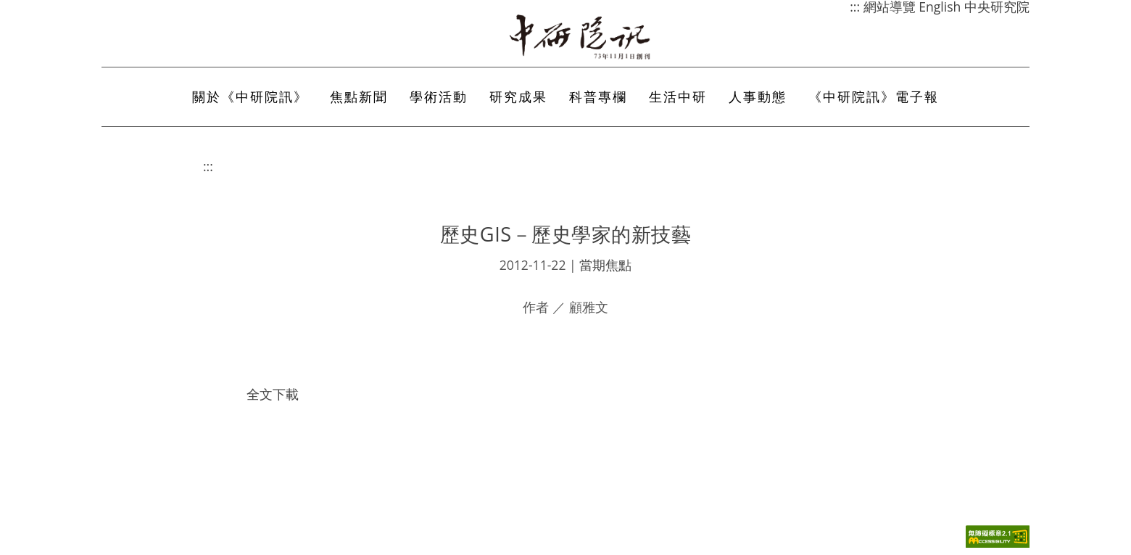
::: (208, 166)
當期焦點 (605, 265)
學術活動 (439, 96)
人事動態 (758, 96)
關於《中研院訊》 (250, 96)
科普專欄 (598, 96)
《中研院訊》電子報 (873, 96)
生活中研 (678, 96)
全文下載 (272, 394)
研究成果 (518, 96)
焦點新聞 (359, 96)
